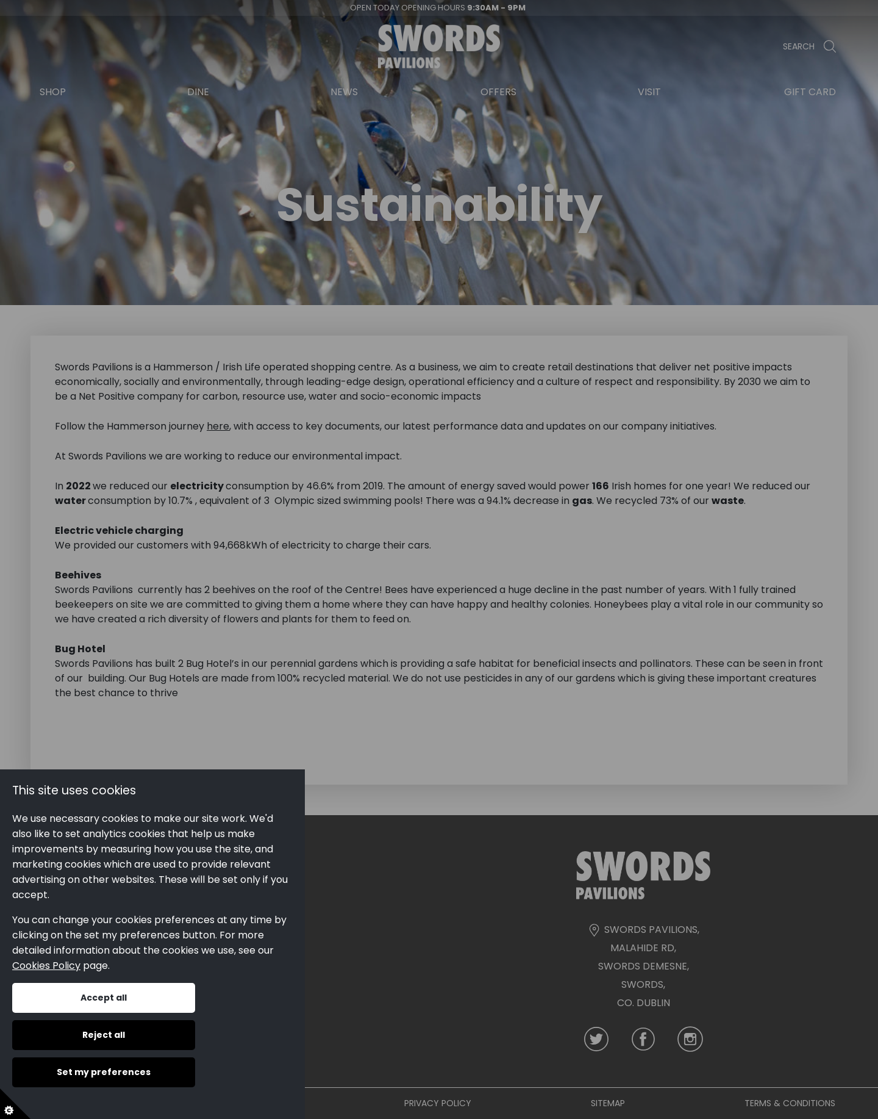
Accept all (103, 997)
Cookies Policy (46, 966)
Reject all (103, 1035)
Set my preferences (104, 1072)
